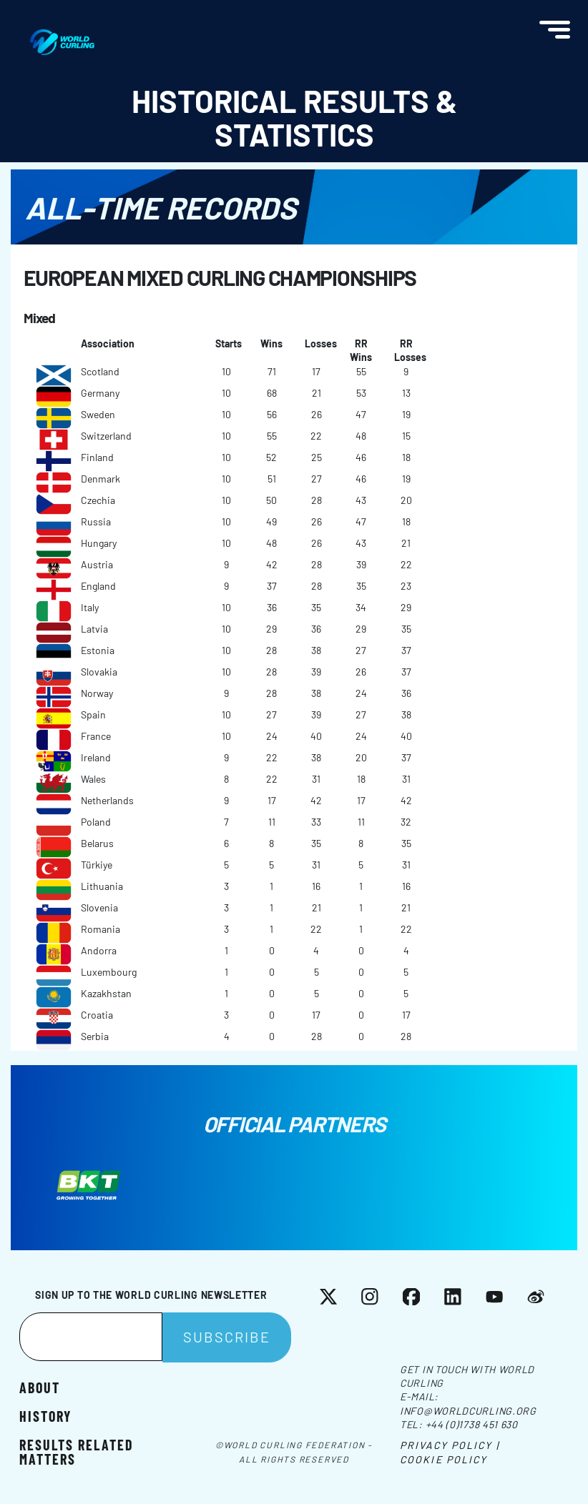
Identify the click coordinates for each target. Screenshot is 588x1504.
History (45, 1415)
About (39, 1387)
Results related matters (76, 1451)
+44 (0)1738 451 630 (472, 1424)
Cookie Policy (443, 1459)
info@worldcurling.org (468, 1411)
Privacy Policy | (449, 1445)
